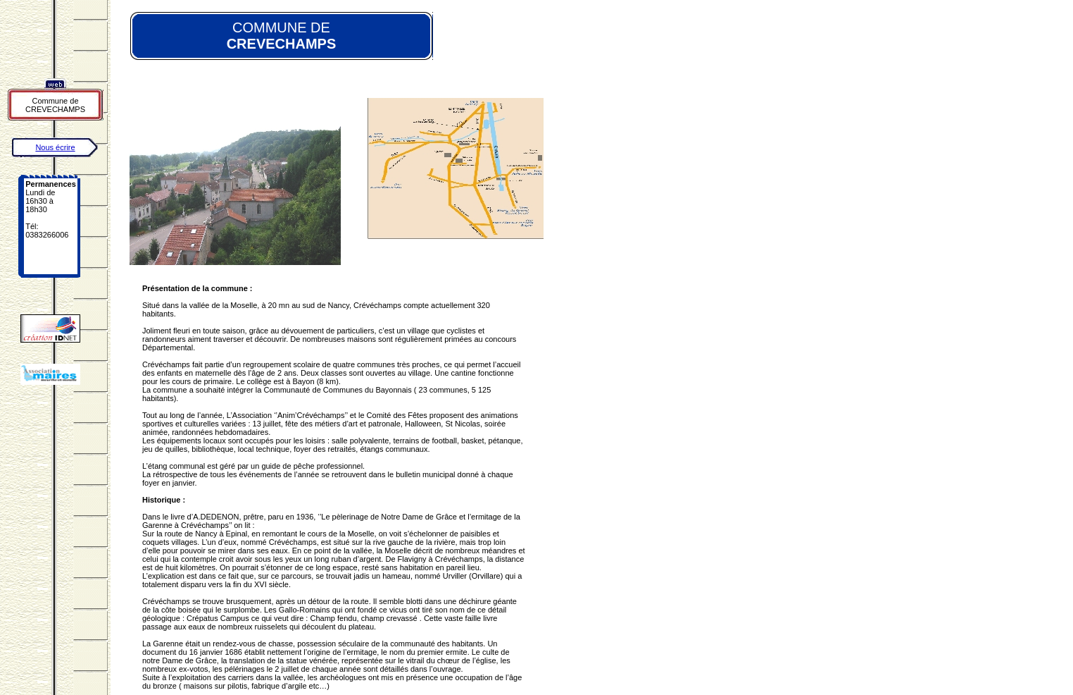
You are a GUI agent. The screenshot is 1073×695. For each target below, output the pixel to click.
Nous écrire (55, 147)
